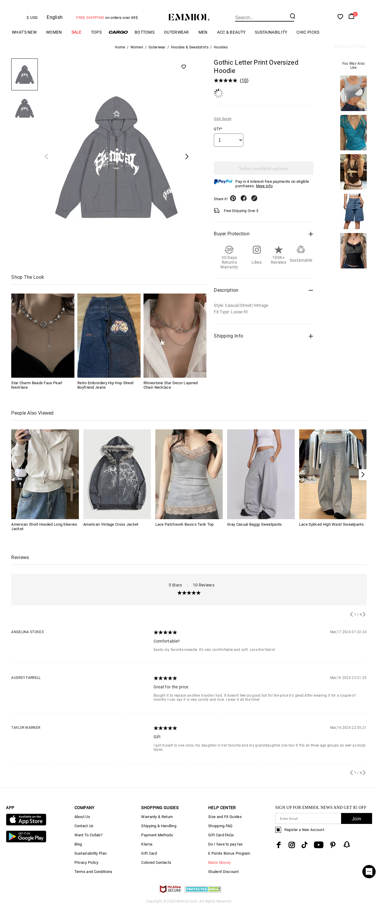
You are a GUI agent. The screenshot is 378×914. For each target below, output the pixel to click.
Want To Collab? (88, 840)
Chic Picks (307, 37)
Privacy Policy (86, 868)
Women (54, 37)
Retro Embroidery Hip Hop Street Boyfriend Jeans (105, 390)
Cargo (118, 37)
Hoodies (221, 52)
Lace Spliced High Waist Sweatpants (331, 530)
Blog (78, 850)
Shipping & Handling (158, 831)
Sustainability (271, 37)
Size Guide (222, 124)
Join (356, 824)
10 (244, 86)
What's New (24, 37)
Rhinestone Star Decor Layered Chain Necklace (171, 390)
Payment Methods (157, 840)
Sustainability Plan (90, 859)
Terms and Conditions (93, 877)
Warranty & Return (157, 822)
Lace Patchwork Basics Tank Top (184, 530)
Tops (96, 37)
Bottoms (144, 37)
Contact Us (84, 831)
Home (120, 52)
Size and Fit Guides (225, 822)
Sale (76, 37)
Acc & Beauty (231, 37)
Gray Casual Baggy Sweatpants (254, 530)
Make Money (219, 868)
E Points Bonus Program (229, 859)
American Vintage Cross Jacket (111, 530)
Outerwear (176, 37)
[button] (363, 480)
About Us (82, 822)
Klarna (146, 850)
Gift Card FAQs (221, 840)
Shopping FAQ (220, 831)
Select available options (263, 173)
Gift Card (149, 859)
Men (203, 37)
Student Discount (223, 877)
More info (264, 191)
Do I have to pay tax (225, 850)
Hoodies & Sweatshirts (189, 52)
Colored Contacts (156, 868)
